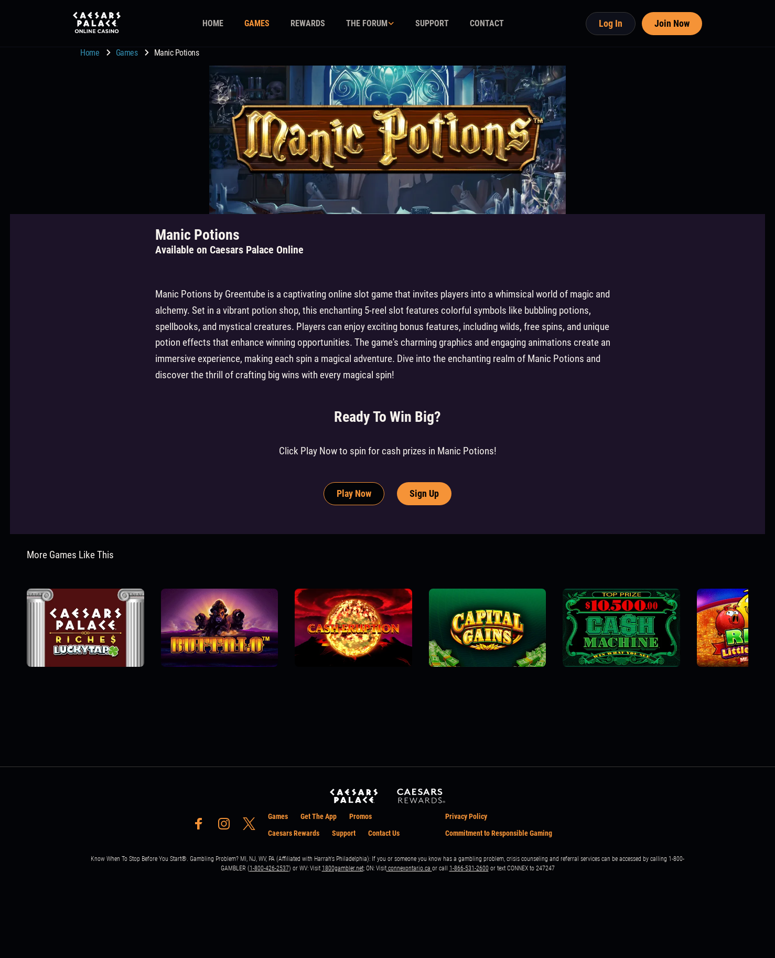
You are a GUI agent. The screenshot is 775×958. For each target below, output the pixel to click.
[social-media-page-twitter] (252, 827)
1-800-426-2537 (269, 868)
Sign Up (424, 493)
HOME (212, 23)
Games (127, 53)
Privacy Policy (466, 816)
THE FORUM (367, 23)
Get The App (318, 816)
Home (90, 53)
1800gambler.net (342, 868)
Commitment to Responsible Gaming (498, 833)
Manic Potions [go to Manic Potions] (176, 53)
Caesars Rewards (293, 833)
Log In (610, 23)
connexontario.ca (409, 868)
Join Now (672, 23)
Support (344, 833)
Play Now (354, 493)
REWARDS (307, 23)
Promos (360, 816)
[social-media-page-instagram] (227, 827)
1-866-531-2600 (469, 868)
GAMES (257, 23)
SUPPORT (432, 23)
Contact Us (384, 833)
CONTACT (487, 23)
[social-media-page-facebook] (201, 827)
